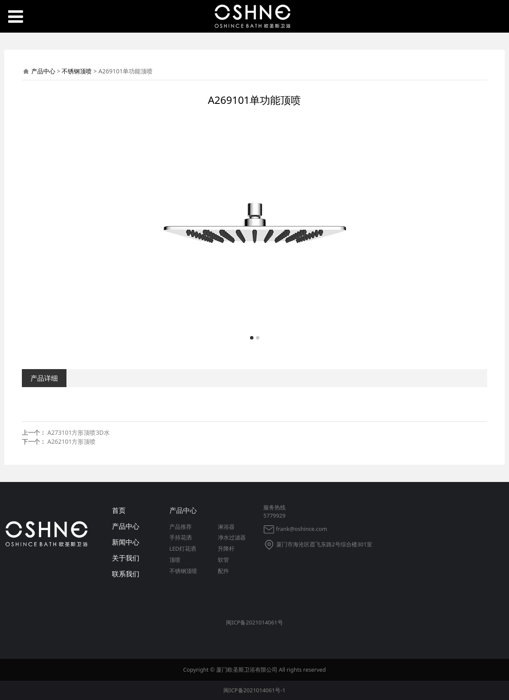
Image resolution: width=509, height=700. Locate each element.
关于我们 (125, 558)
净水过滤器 (232, 537)
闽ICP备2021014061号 (254, 622)
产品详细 (44, 378)
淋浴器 (226, 526)
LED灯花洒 (182, 548)
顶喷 (175, 560)
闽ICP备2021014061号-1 (254, 690)
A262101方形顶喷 (71, 441)
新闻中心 (125, 542)
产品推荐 (180, 526)
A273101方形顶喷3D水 (78, 432)
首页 (119, 510)
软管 (223, 560)
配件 (223, 571)
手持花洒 (180, 537)
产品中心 (43, 71)
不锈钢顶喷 (77, 71)
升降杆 (226, 548)
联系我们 (125, 574)
